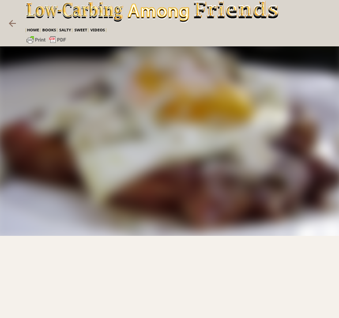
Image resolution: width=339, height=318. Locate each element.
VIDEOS (97, 30)
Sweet (80, 30)
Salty (65, 30)
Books (49, 30)
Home (33, 30)
